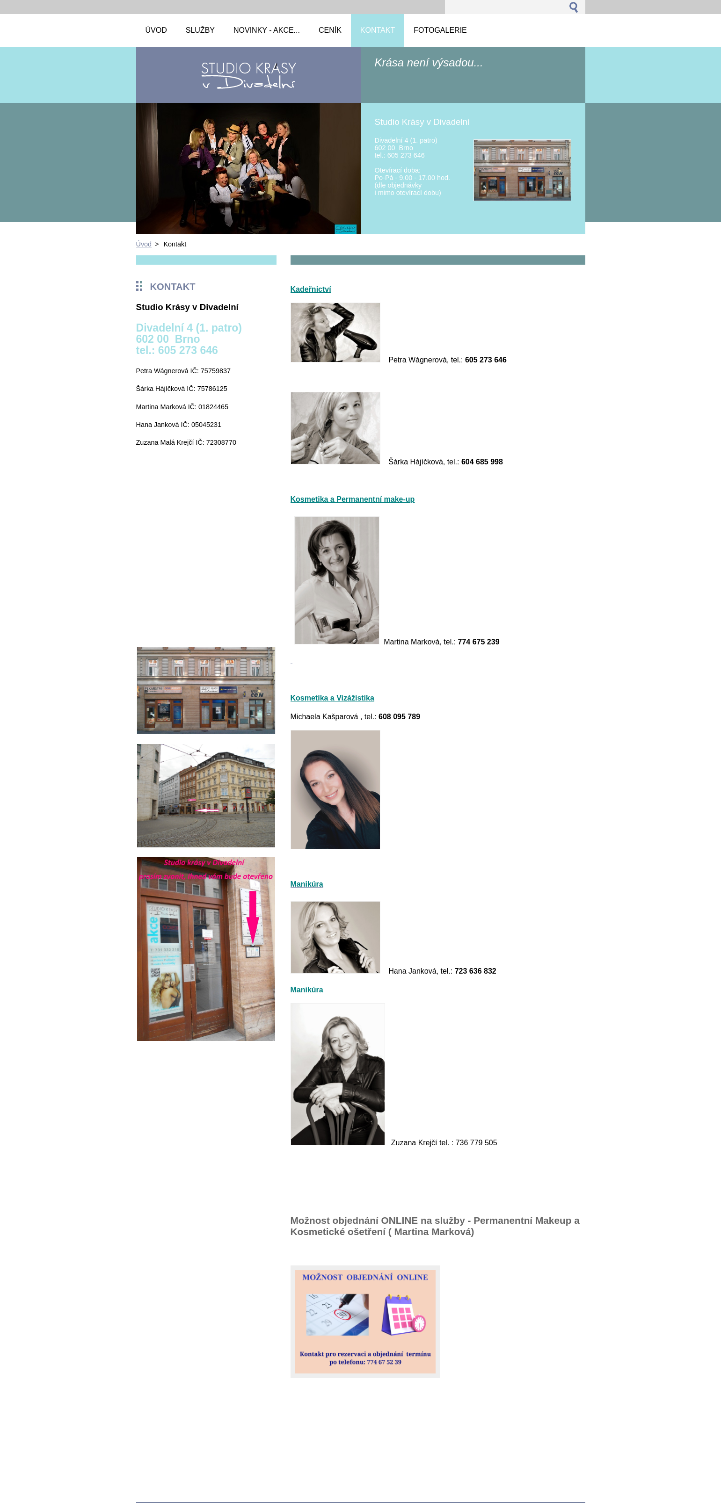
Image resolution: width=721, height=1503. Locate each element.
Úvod (144, 244)
